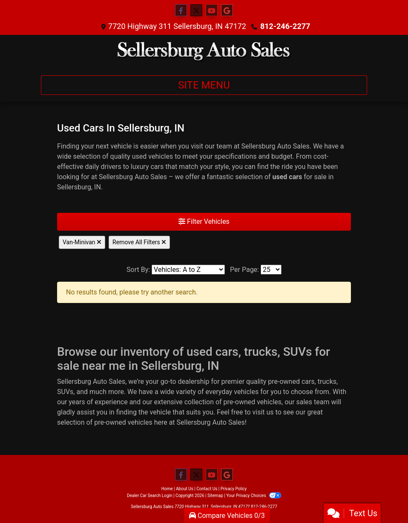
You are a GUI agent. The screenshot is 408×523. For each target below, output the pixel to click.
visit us (263, 412)
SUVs (65, 392)
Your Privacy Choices (253, 495)
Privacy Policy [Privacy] (234, 488)
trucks (327, 381)
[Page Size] (271, 269)
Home (167, 488)
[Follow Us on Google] (227, 10)
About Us (184, 488)
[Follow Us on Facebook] (181, 10)
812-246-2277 (285, 26)
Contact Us (206, 488)
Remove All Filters (139, 242)
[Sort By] (188, 269)
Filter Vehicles (204, 221)
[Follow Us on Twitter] (196, 10)
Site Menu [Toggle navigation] (204, 85)
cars (308, 381)
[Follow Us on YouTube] (212, 10)
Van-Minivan (82, 242)
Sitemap (215, 495)
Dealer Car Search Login (149, 495)
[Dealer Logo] (204, 52)
